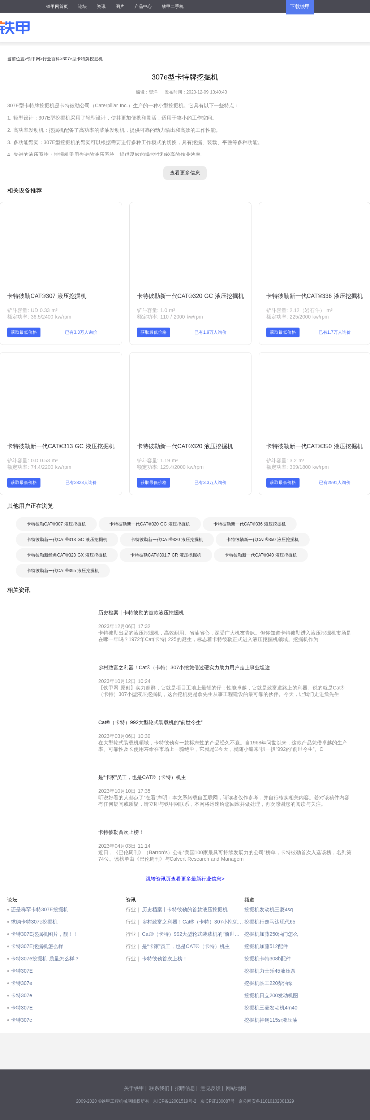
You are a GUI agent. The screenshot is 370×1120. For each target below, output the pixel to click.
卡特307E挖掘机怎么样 (37, 946)
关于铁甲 (134, 1088)
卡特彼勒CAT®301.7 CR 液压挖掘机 (165, 555)
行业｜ (133, 909)
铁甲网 (33, 58)
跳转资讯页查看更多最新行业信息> (185, 879)
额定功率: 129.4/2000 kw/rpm (170, 467)
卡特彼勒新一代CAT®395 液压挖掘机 (63, 570)
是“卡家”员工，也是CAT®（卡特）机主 (186, 946)
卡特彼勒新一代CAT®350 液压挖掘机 (314, 446)
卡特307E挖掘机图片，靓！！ (44, 934)
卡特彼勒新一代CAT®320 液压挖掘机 (185, 446)
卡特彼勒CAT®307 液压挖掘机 (46, 296)
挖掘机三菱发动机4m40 (270, 1008)
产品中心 (143, 6)
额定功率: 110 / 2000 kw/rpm (170, 317)
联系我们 (159, 1088)
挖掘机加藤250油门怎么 (271, 934)
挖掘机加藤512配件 (266, 946)
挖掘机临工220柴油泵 (268, 983)
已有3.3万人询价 (81, 332)
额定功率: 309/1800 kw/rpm (297, 467)
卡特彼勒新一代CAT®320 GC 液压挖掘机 (190, 296)
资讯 (101, 6)
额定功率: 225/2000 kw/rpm (297, 317)
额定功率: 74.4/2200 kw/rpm (39, 467)
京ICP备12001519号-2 (174, 1101)
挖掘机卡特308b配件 (267, 958)
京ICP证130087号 (217, 1101)
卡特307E (22, 971)
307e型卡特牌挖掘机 (83, 58)
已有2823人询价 (81, 482)
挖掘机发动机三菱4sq (268, 909)
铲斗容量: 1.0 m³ (156, 310)
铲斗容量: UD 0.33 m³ (32, 310)
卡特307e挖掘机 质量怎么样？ (45, 958)
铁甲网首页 (57, 6)
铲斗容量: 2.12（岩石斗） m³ (299, 310)
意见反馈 (211, 1088)
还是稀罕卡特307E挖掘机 (39, 909)
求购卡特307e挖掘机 (34, 922)
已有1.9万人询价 (210, 332)
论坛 (82, 6)
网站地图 (236, 1088)
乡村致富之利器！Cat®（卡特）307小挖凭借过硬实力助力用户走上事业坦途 (193, 922)
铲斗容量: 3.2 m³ (285, 460)
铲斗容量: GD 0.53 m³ (32, 460)
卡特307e (21, 983)
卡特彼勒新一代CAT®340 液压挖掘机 (261, 555)
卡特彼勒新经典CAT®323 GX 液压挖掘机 (67, 555)
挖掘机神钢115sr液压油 (270, 1020)
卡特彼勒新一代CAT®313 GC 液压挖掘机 (60, 446)
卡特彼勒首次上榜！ (165, 958)
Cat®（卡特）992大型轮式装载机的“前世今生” (193, 934)
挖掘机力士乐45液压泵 (270, 971)
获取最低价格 (24, 332)
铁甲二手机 (173, 6)
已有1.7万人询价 (335, 332)
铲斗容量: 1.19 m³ (157, 460)
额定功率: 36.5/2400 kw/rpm (39, 317)
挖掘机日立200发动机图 (271, 995)
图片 (120, 6)
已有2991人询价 (334, 482)
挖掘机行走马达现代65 (270, 922)
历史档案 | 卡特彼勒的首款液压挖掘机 (185, 909)
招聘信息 (185, 1088)
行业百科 (51, 58)
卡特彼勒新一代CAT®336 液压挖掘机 (314, 296)
